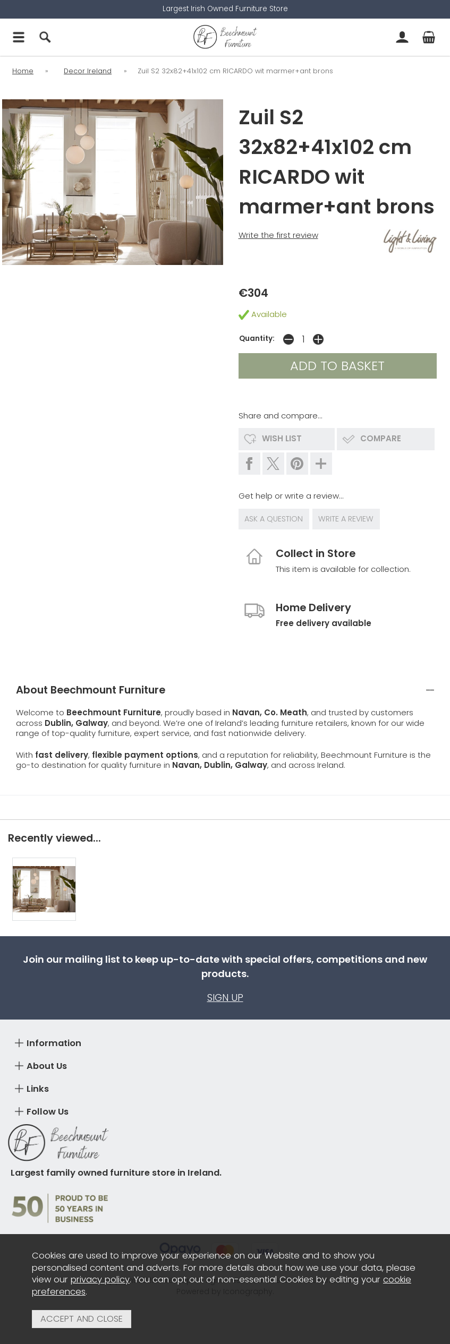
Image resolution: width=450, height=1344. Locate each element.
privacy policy (100, 1279)
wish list (282, 438)
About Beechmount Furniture (90, 685)
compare (380, 438)
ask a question (274, 516)
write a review (347, 516)
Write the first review (278, 235)
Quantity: (257, 338)
